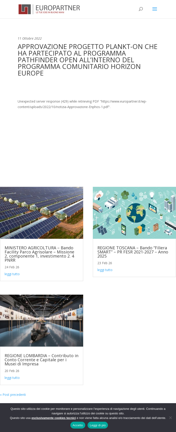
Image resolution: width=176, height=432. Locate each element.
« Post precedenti (13, 394)
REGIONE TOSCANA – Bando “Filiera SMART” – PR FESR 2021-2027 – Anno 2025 (132, 252)
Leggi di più (98, 425)
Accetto (78, 425)
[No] (170, 417)
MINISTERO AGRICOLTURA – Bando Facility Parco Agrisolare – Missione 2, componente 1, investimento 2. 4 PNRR (39, 254)
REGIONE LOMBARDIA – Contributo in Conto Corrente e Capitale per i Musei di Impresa (41, 360)
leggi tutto (12, 274)
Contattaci (88, 165)
